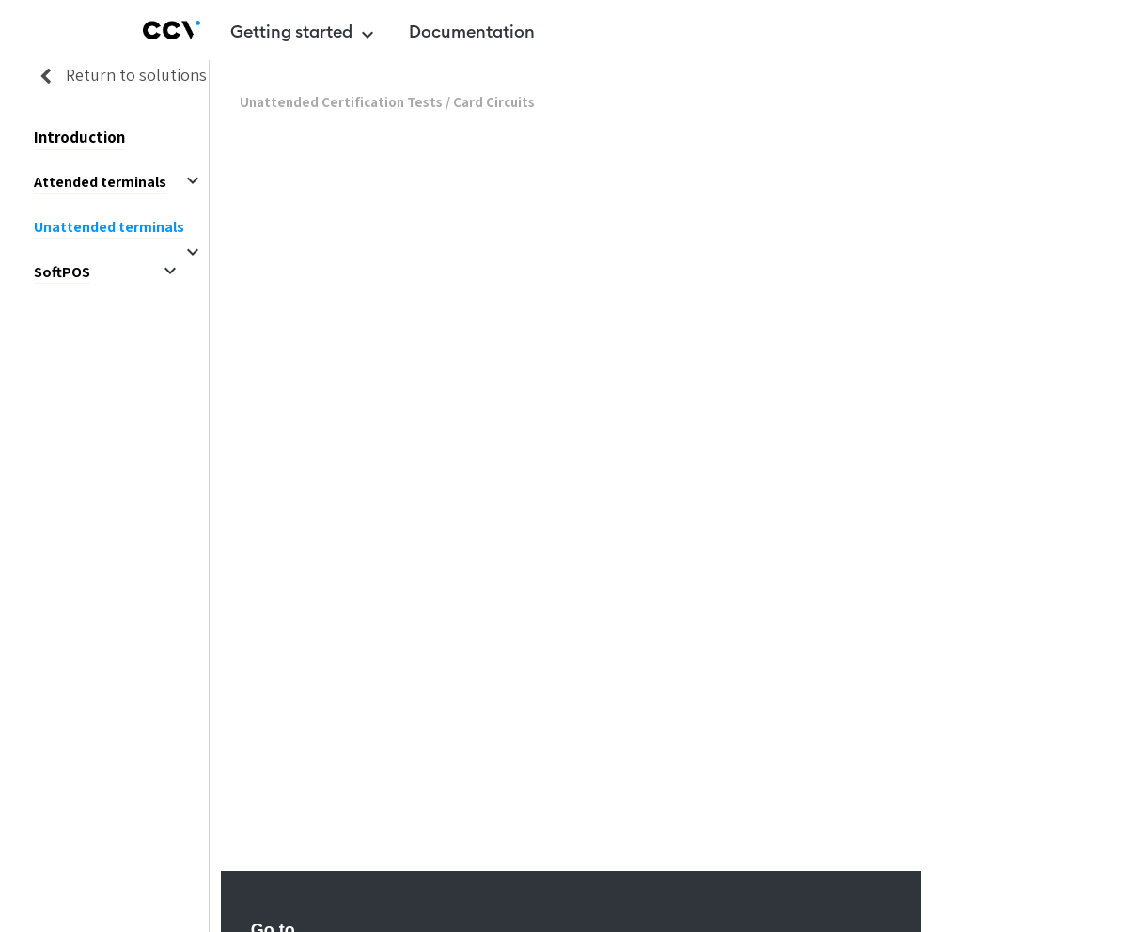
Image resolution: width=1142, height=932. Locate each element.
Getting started (304, 34)
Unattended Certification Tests (341, 103)
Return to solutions (117, 75)
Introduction (79, 137)
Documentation (472, 31)
